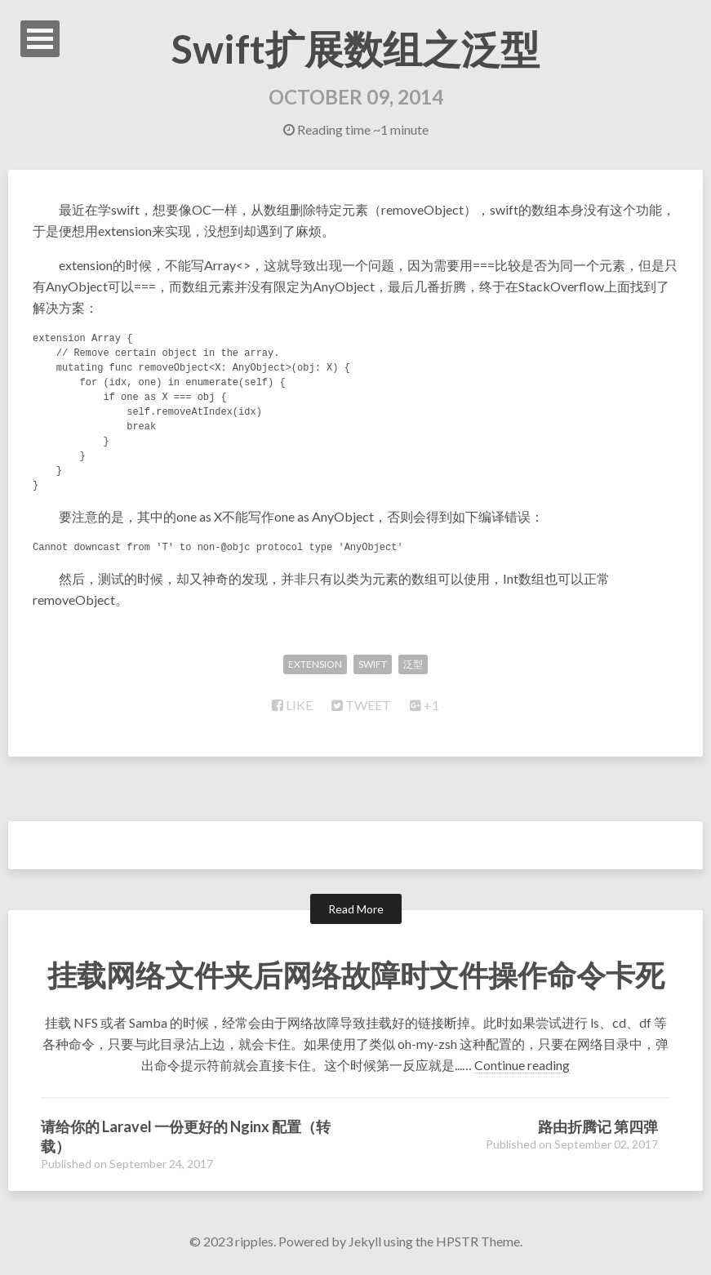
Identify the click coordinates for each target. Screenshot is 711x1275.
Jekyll (365, 1241)
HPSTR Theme (478, 1241)
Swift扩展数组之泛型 (355, 48)
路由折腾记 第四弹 (598, 1126)
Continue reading (522, 1065)
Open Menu (40, 38)
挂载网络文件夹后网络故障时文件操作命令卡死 (355, 975)
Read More (356, 909)
